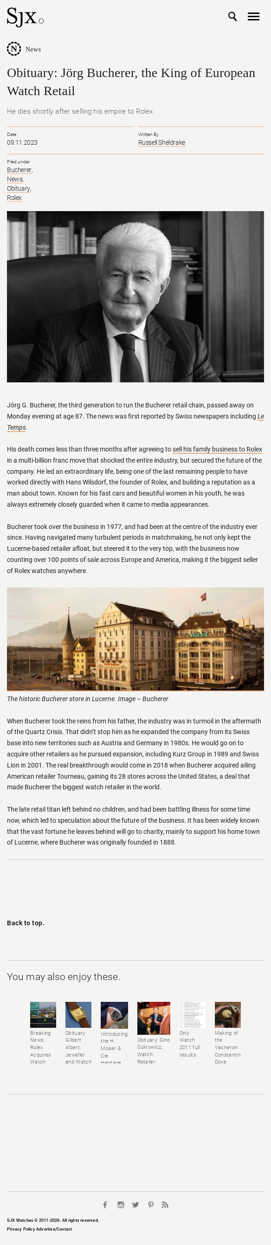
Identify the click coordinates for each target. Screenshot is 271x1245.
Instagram (120, 1204)
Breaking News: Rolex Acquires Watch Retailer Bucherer (41, 1055)
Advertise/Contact (54, 1229)
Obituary (18, 188)
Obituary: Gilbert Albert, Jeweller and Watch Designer (78, 1051)
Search (233, 17)
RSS (165, 1204)
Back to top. (26, 923)
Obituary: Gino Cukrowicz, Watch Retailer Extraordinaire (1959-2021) (153, 1058)
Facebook (105, 1204)
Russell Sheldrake (161, 142)
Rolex (14, 197)
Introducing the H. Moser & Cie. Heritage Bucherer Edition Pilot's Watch (114, 1063)
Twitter (135, 1204)
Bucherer (19, 170)
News (33, 49)
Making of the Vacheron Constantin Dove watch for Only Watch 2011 (228, 1062)
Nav (253, 17)
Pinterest (150, 1204)
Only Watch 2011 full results (190, 1044)
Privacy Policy (21, 1229)
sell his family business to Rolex (217, 449)
